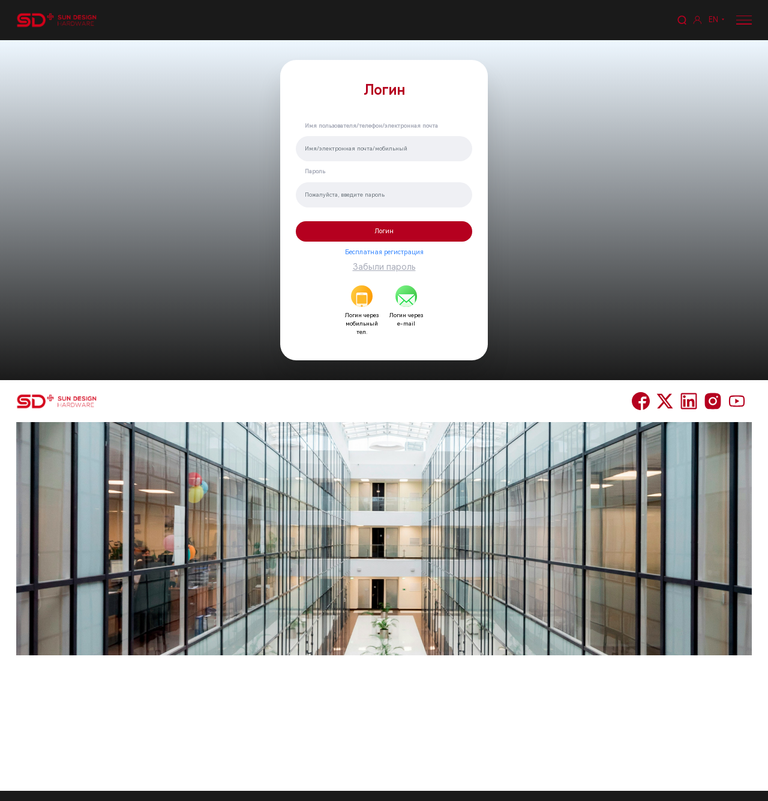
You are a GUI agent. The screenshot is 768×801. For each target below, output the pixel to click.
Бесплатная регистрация (384, 252)
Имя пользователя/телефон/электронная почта (371, 125)
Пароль (315, 171)
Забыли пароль (384, 267)
